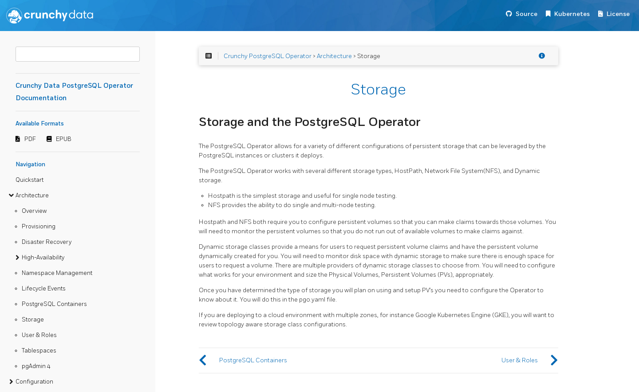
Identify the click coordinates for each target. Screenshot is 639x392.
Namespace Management (57, 273)
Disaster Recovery (46, 242)
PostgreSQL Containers (54, 304)
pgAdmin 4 (36, 366)
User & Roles (39, 335)
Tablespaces (39, 350)
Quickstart (29, 180)
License (618, 14)
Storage (33, 319)
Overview (34, 211)
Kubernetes (572, 14)
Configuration (34, 381)
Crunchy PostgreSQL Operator (268, 56)
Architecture (32, 195)
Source (526, 14)
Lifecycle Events (44, 288)
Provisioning (38, 226)
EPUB (63, 139)
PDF (30, 139)
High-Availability (43, 257)
